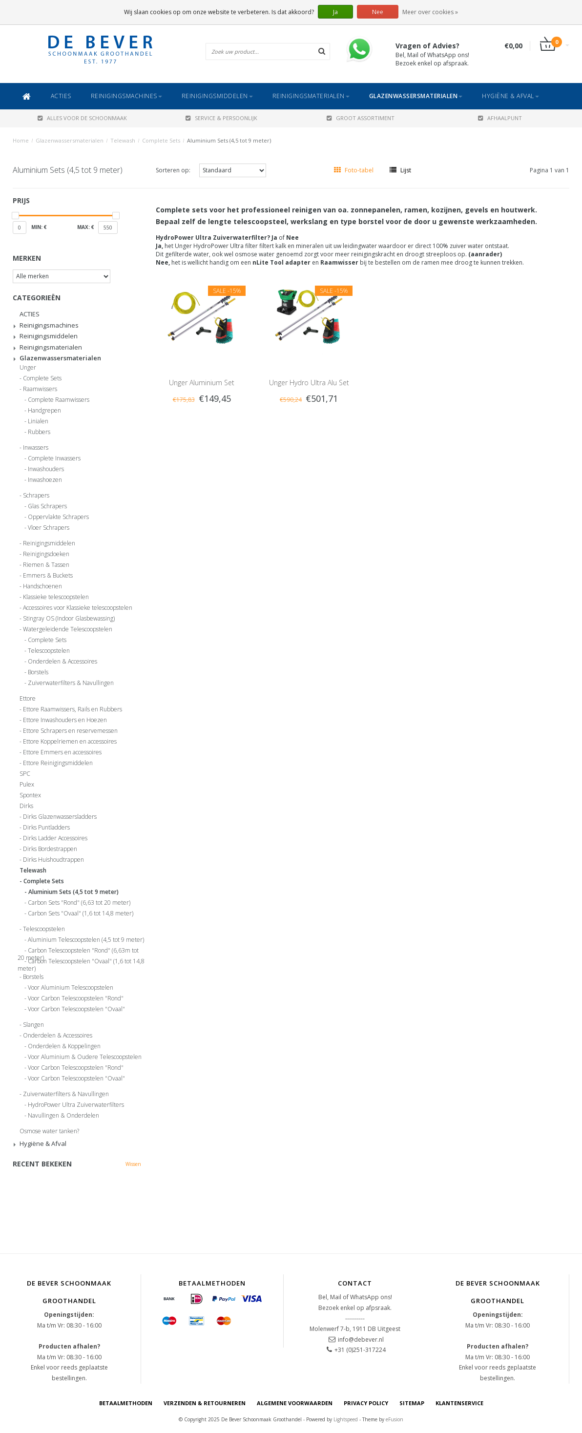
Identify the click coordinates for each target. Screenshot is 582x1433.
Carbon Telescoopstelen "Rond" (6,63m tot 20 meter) (78, 952)
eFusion (394, 1419)
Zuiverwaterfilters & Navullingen (71, 683)
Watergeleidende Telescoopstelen (67, 629)
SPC (25, 774)
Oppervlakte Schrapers (58, 517)
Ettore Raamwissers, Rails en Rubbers (72, 709)
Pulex (27, 785)
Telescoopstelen (49, 651)
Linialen (38, 421)
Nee (377, 12)
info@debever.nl (361, 1339)
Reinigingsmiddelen (217, 96)
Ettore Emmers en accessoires (62, 752)
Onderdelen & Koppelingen (64, 1046)
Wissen (133, 1164)
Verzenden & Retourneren (205, 1403)
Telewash (122, 140)
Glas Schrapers (47, 506)
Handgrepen (44, 411)
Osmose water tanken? (49, 1131)
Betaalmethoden (125, 1403)
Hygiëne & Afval (510, 96)
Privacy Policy (366, 1403)
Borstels (38, 672)
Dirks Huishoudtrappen (53, 860)
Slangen (33, 1025)
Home (21, 140)
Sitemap (411, 1403)
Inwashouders (46, 469)
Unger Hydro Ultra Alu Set (309, 382)
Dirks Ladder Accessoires (55, 838)
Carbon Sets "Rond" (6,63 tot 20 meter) (79, 903)
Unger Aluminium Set (201, 382)
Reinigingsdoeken (46, 554)
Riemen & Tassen (46, 565)
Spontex (30, 795)
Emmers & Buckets (48, 576)
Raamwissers (40, 389)
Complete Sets (161, 140)
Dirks (26, 806)
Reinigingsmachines (126, 96)
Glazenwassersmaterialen (416, 96)
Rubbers (39, 432)
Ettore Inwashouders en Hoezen (65, 720)
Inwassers (35, 448)
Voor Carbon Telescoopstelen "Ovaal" (76, 1009)
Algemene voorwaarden (295, 1403)
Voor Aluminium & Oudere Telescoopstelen (85, 1057)
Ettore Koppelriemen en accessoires (70, 742)
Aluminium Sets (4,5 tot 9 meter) (229, 140)
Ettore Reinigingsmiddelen (58, 763)
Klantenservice (459, 1403)
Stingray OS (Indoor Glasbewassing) (69, 619)
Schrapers (36, 495)
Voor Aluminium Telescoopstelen (70, 988)
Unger (28, 368)
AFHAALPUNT (500, 118)
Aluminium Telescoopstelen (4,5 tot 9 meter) (86, 940)
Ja (335, 12)
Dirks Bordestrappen (50, 849)
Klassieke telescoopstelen (56, 597)
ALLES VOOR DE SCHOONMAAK (82, 118)
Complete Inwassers (54, 458)
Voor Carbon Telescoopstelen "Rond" (76, 998)
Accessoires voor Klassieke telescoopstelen (77, 608)
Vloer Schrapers (48, 528)
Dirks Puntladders (46, 827)
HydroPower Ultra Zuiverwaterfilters (76, 1105)
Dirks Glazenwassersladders (60, 817)
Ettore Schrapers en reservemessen (70, 731)
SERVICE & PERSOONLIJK (221, 118)
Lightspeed (345, 1419)
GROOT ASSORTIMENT (361, 118)
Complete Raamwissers (58, 400)
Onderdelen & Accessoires (62, 661)
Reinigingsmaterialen (311, 96)
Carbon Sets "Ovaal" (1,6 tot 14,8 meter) (80, 913)
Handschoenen (42, 586)
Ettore (28, 699)
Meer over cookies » (430, 12)
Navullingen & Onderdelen (63, 1116)
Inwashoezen (45, 480)
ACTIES (61, 96)
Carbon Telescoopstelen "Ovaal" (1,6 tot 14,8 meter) (81, 962)
